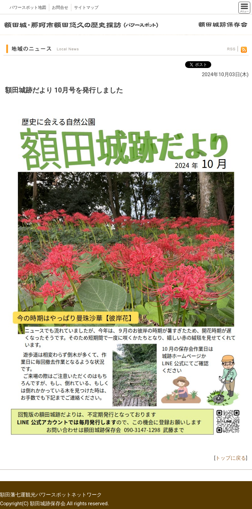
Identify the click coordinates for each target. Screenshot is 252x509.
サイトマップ (86, 7)
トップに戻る (230, 458)
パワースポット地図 (28, 7)
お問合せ (60, 7)
